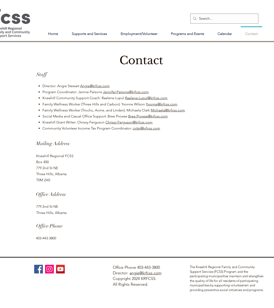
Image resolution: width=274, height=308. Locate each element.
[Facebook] (38, 269)
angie (134, 273)
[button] (89, 31)
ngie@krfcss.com (96, 86)
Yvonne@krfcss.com (161, 104)
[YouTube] (60, 269)
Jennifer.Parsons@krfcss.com (126, 92)
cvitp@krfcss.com (146, 128)
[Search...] (224, 18)
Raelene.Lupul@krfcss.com (146, 98)
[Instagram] (49, 269)
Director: (121, 273)
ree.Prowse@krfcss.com (149, 116)
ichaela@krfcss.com (169, 110)
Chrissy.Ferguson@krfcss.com (129, 122)
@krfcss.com (150, 273)
